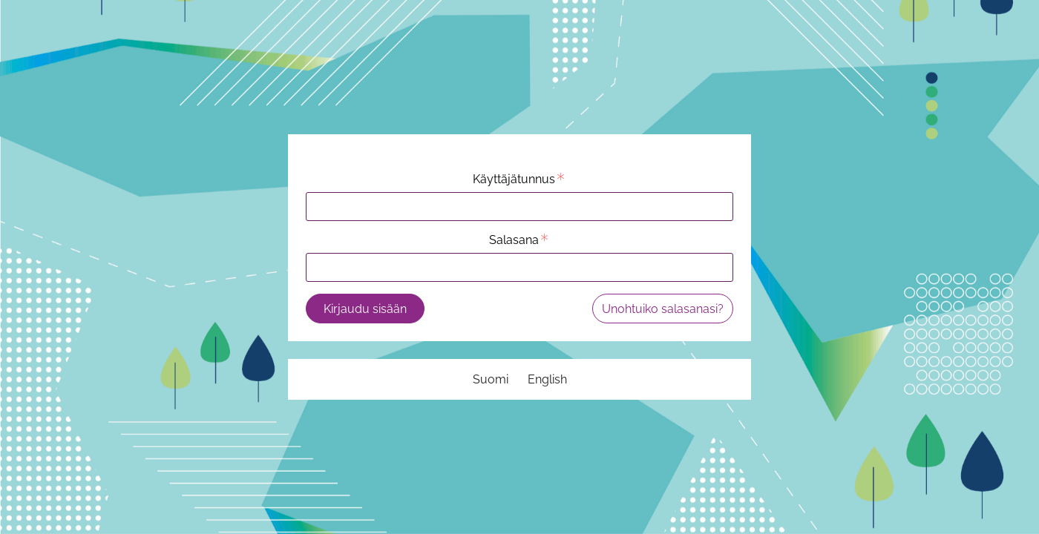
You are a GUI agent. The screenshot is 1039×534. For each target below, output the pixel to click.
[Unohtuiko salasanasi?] (662, 308)
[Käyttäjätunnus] (519, 206)
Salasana (519, 240)
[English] (547, 379)
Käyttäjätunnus (519, 179)
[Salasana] (519, 267)
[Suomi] (490, 379)
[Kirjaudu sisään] (365, 308)
